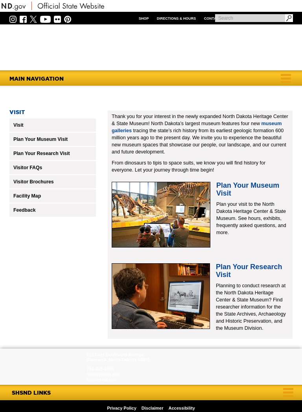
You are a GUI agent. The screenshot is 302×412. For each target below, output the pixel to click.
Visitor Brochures (33, 182)
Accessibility (182, 408)
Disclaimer (153, 408)
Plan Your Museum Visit (40, 139)
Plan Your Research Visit (41, 153)
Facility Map (27, 196)
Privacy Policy (121, 408)
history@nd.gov (103, 374)
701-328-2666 (100, 368)
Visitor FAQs (27, 167)
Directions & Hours (176, 18)
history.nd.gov (101, 379)
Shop (144, 18)
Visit (18, 125)
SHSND (44, 367)
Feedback (24, 210)
